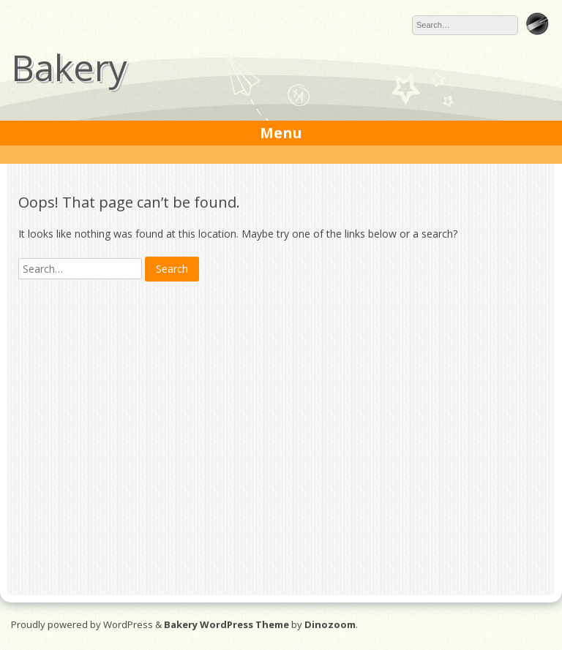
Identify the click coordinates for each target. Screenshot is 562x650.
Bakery (69, 67)
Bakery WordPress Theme (226, 624)
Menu (281, 133)
